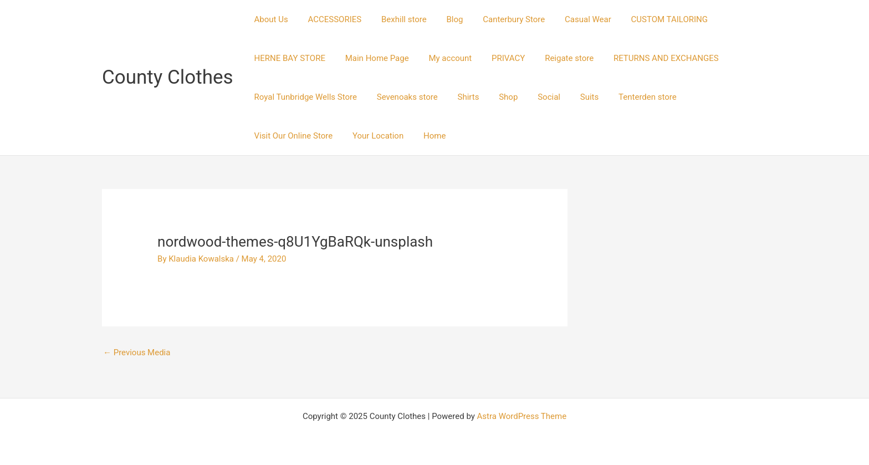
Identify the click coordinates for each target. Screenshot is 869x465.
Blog (443, 19)
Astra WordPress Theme (521, 416)
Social (534, 97)
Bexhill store (395, 19)
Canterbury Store (499, 19)
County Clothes (167, 77)
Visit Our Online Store (711, 97)
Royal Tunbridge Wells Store (304, 97)
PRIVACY (497, 58)
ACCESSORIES (330, 19)
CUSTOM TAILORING (648, 19)
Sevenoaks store (402, 97)
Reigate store (554, 58)
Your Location (278, 136)
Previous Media (137, 352)
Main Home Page (372, 58)
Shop (497, 97)
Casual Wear (570, 19)
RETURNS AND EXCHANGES (648, 58)
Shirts (460, 97)
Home (331, 136)
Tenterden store (626, 97)
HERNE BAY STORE (288, 58)
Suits (572, 97)
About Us (270, 19)
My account (442, 58)
